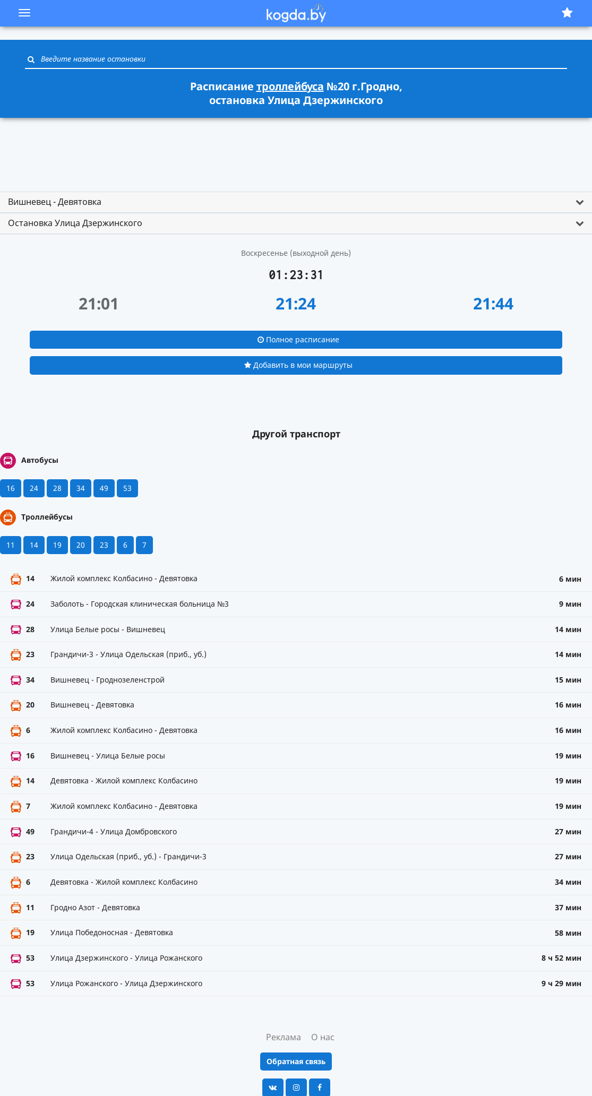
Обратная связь (296, 1061)
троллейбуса (290, 86)
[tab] (296, 202)
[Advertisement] (296, 150)
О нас (322, 1037)
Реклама (283, 1037)
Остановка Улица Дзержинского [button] (75, 223)
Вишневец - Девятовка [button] (54, 202)
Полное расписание (298, 339)
